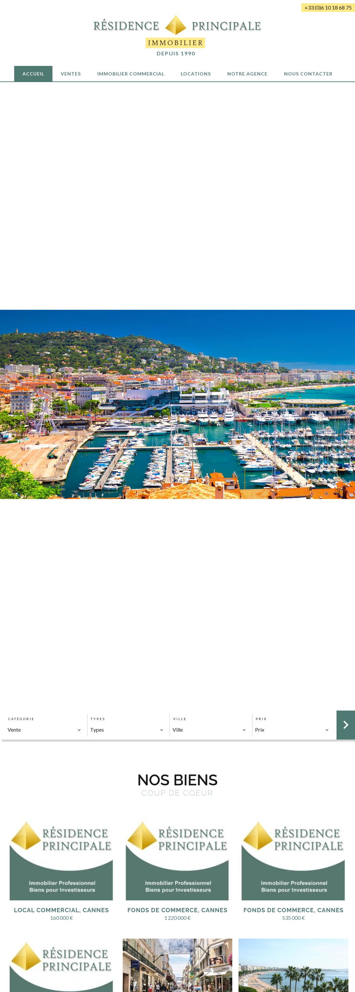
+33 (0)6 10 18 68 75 (328, 7)
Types (98, 719)
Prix (261, 719)
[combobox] (44, 729)
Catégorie (21, 719)
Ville (180, 719)
